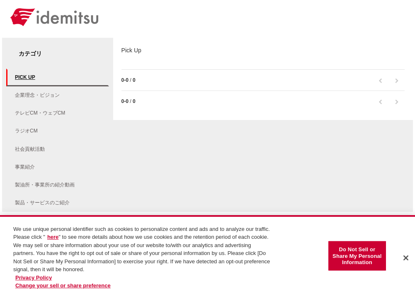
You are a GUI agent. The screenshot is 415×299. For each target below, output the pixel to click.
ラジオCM (26, 131)
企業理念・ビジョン (37, 95)
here (52, 238)
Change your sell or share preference (63, 287)
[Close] (406, 259)
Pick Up (25, 77)
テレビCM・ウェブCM (40, 113)
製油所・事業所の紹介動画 (45, 185)
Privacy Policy (33, 279)
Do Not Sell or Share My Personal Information (357, 257)
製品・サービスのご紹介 (42, 203)
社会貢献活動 (30, 149)
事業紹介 (25, 167)
